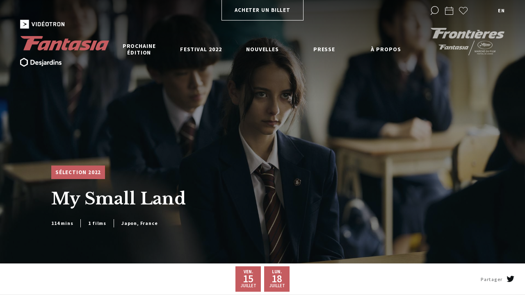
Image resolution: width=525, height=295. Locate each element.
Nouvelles (262, 49)
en (501, 10)
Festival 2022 (201, 49)
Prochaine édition (139, 49)
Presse (324, 49)
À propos (386, 49)
